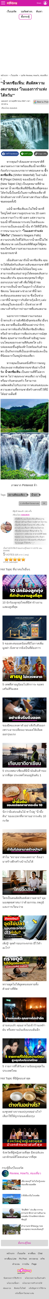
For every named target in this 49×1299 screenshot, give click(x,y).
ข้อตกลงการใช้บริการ (13, 1278)
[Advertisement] (24, 47)
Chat (40, 1253)
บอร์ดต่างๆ (26, 11)
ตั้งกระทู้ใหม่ (24, 1243)
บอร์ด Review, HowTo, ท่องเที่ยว (34, 75)
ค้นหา (39, 11)
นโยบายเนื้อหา (13, 1283)
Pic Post (23, 1259)
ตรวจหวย (33, 1259)
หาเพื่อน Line (10, 1259)
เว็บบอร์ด (11, 11)
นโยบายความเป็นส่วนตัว (35, 1278)
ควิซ (43, 1259)
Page (34, 1264)
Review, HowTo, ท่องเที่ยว (21, 1173)
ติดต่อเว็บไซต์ (20, 1288)
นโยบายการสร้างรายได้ (32, 1283)
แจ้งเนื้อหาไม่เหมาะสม (24, 1293)
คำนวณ (16, 1264)
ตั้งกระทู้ (25, 16)
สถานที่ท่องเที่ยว (16, 495)
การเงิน (25, 1264)
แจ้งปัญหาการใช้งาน (37, 1288)
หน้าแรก (4, 75)
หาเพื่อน (31, 1253)
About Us (7, 1288)
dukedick (13, 108)
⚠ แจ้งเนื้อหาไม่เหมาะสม (29, 503)
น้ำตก (34, 495)
